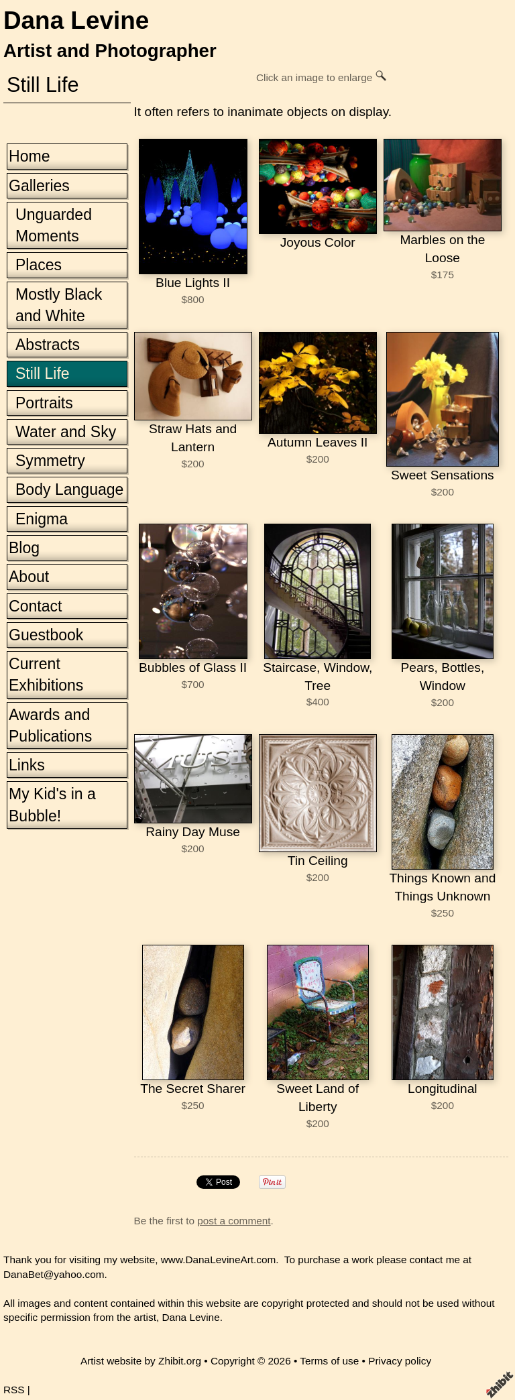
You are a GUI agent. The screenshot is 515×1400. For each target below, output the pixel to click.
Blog (24, 548)
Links (27, 765)
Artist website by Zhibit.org (140, 1360)
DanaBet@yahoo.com (54, 1274)
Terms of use (329, 1360)
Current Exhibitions (46, 674)
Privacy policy (399, 1360)
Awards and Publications (50, 725)
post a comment (233, 1220)
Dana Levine (76, 20)
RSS (14, 1389)
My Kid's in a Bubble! (52, 804)
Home (29, 156)
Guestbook (46, 635)
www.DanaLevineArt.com (218, 1259)
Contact (35, 606)
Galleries (39, 185)
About (29, 576)
